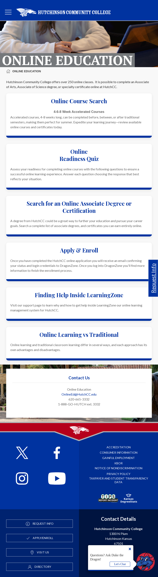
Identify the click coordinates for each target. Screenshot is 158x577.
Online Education (23, 71)
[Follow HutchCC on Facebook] (57, 453)
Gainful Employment (118, 458)
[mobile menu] (8, 12)
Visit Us (39, 553)
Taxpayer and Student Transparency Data (118, 480)
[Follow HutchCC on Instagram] (22, 479)
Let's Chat (120, 564)
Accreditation (119, 447)
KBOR (118, 463)
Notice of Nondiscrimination (118, 468)
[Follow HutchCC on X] (22, 453)
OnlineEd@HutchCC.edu (79, 394)
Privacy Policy (118, 474)
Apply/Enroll (39, 538)
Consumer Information (118, 452)
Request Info (153, 278)
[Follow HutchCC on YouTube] (57, 479)
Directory (39, 567)
